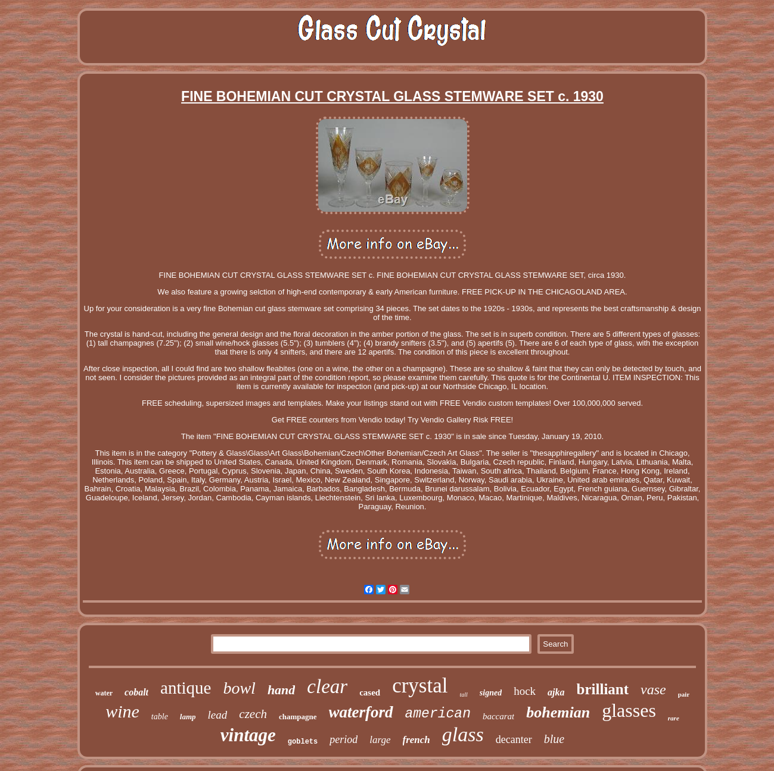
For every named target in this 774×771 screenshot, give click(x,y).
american (438, 714)
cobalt (136, 692)
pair (684, 694)
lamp (188, 716)
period (344, 739)
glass (463, 734)
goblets (303, 742)
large (379, 739)
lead (218, 715)
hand (281, 689)
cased (369, 692)
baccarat (498, 716)
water (104, 693)
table (159, 716)
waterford (361, 712)
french (416, 739)
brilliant (603, 689)
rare (673, 718)
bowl (239, 688)
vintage (248, 735)
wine (122, 711)
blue (554, 738)
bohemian (558, 712)
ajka (556, 692)
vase (653, 689)
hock (525, 691)
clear (327, 686)
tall (463, 694)
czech (253, 714)
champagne (298, 716)
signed (491, 692)
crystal (419, 685)
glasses (629, 710)
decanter (514, 739)
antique (185, 687)
